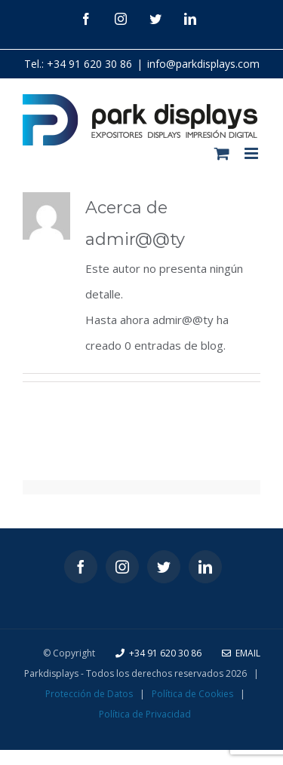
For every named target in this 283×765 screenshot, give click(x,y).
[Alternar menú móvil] (252, 153)
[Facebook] (80, 566)
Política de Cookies (192, 693)
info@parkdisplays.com (203, 64)
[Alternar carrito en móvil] (221, 153)
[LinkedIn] (205, 566)
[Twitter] (163, 566)
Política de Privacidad (145, 714)
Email (241, 653)
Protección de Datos (89, 693)
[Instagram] (122, 566)
